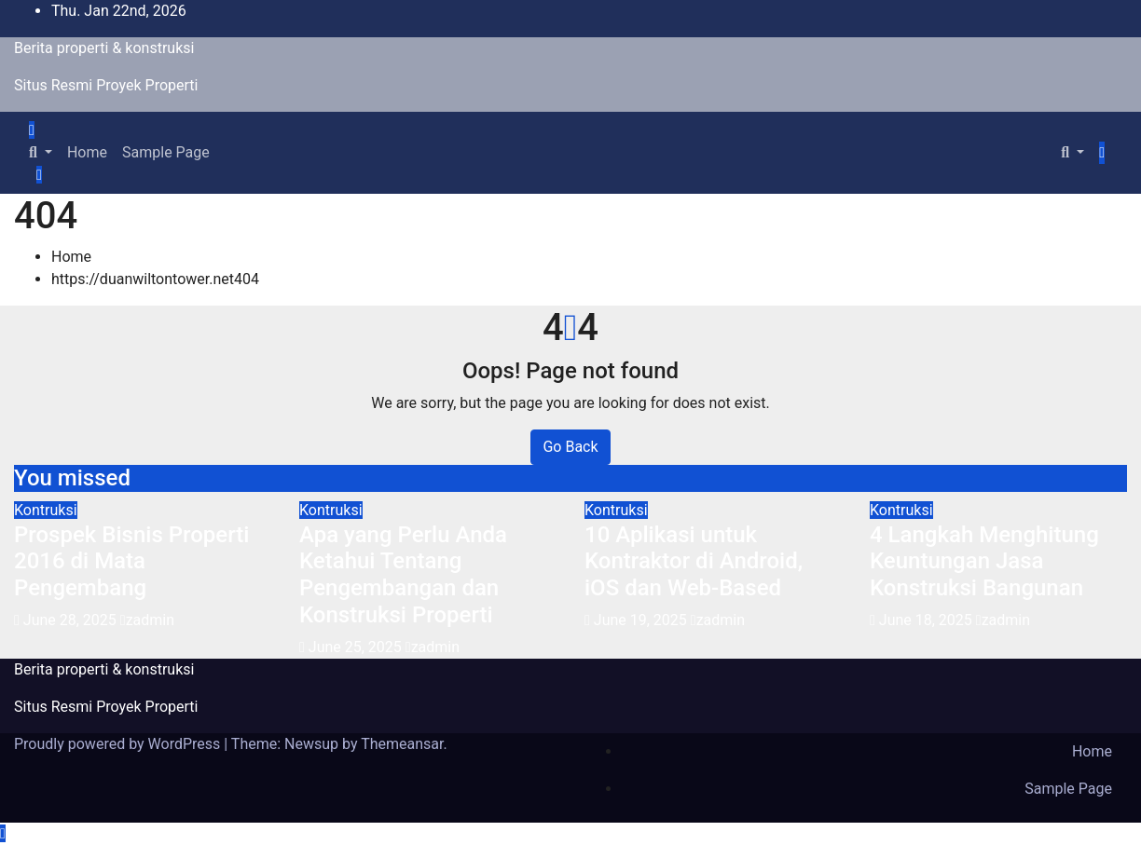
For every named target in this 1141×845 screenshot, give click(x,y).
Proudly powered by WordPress (119, 744)
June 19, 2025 (642, 620)
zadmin (147, 620)
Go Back (570, 447)
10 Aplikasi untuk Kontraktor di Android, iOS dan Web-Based (693, 562)
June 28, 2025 (71, 620)
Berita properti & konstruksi (104, 48)
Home (87, 152)
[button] (40, 152)
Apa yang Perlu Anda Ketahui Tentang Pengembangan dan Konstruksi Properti (403, 575)
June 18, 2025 (927, 620)
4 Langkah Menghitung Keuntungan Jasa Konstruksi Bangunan (984, 562)
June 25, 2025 (357, 647)
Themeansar (402, 744)
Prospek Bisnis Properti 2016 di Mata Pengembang (131, 562)
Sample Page (166, 152)
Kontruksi (45, 510)
